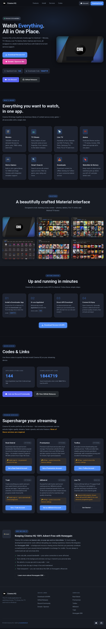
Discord (84, 3)
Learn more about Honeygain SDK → (32, 576)
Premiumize (77, 601)
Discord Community (44, 604)
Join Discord (11, 80)
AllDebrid (75, 607)
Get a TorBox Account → (87, 469)
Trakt (74, 611)
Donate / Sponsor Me (15, 62)
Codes (60, 3)
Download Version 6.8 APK (53, 326)
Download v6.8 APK (44, 597)
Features (36, 3)
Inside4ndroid (23, 624)
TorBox (75, 604)
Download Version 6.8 (15, 55)
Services (52, 3)
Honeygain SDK (78, 614)
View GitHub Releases (48, 395)
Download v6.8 (97, 3)
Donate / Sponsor (43, 607)
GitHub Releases (30, 80)
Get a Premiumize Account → (53, 469)
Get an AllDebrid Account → (53, 508)
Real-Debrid (76, 597)
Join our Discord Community (18, 395)
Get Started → (87, 508)
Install (44, 3)
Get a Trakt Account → (19, 508)
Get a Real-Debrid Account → (18, 469)
